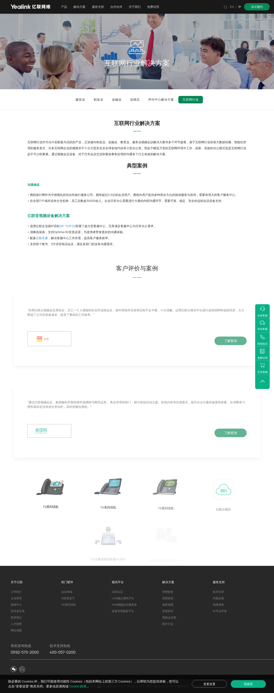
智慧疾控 (167, 611)
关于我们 (135, 7)
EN (232, 7)
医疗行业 (167, 624)
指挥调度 (167, 605)
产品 (64, 7)
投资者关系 (18, 611)
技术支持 (218, 592)
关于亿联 (17, 582)
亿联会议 (117, 592)
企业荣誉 (16, 598)
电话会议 (68, 244)
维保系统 (218, 605)
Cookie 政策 (78, 686)
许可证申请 (220, 611)
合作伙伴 (116, 7)
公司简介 (16, 592)
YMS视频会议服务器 (124, 605)
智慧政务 (167, 592)
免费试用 (153, 7)
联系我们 (16, 617)
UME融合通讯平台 (123, 598)
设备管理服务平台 (123, 611)
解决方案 (79, 7)
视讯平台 (118, 582)
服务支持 (98, 7)
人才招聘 (16, 624)
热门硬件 (67, 582)
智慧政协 (167, 598)
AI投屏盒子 (68, 598)
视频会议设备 (66, 154)
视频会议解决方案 (153, 142)
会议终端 (66, 592)
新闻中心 (16, 605)
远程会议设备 (206, 201)
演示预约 (257, 7)
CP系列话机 (68, 605)
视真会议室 (169, 617)
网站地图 (16, 630)
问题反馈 (218, 598)
